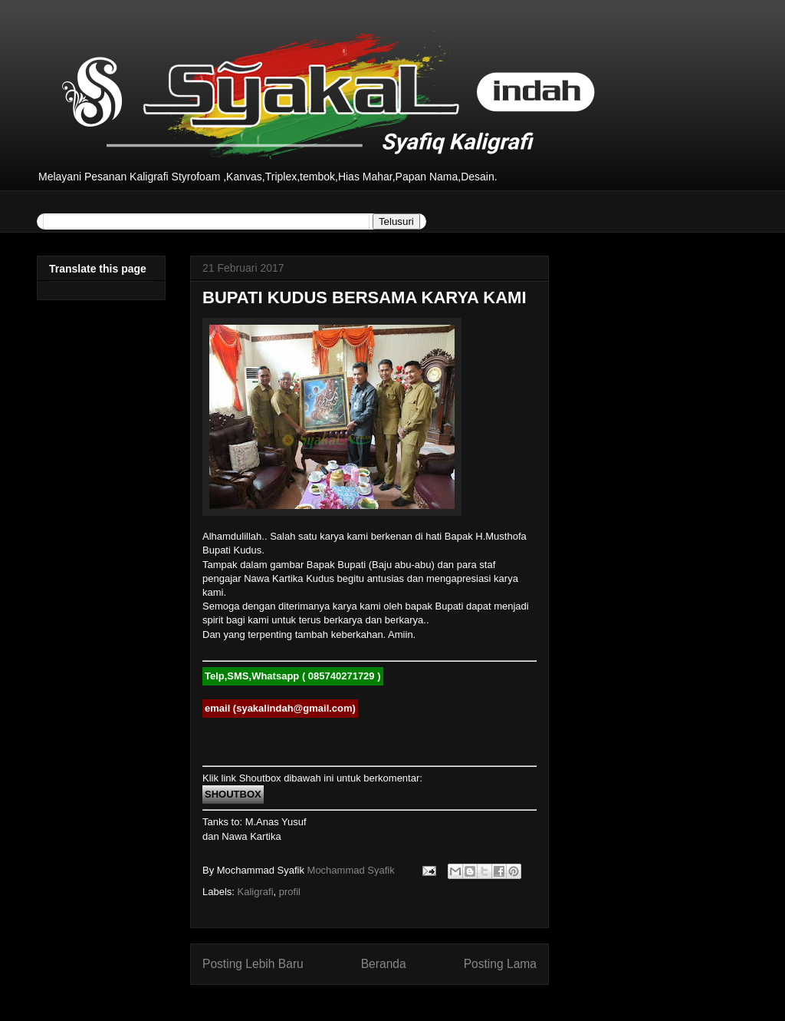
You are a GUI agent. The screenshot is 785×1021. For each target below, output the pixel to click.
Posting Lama (500, 963)
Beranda (383, 963)
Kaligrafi (256, 891)
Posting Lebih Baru (253, 963)
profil (290, 891)
